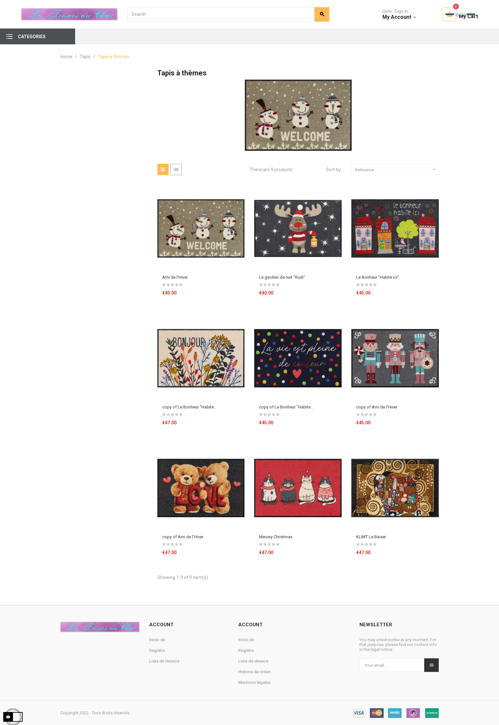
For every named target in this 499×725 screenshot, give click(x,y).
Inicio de (157, 639)
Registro (157, 650)
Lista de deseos (164, 661)
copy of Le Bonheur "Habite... (189, 407)
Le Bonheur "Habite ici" (377, 277)
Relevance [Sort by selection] (396, 169)
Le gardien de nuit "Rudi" (282, 277)
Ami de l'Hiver (175, 277)
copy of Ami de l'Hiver (376, 407)
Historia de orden (254, 671)
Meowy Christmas (275, 536)
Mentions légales (254, 682)
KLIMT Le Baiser (371, 536)
